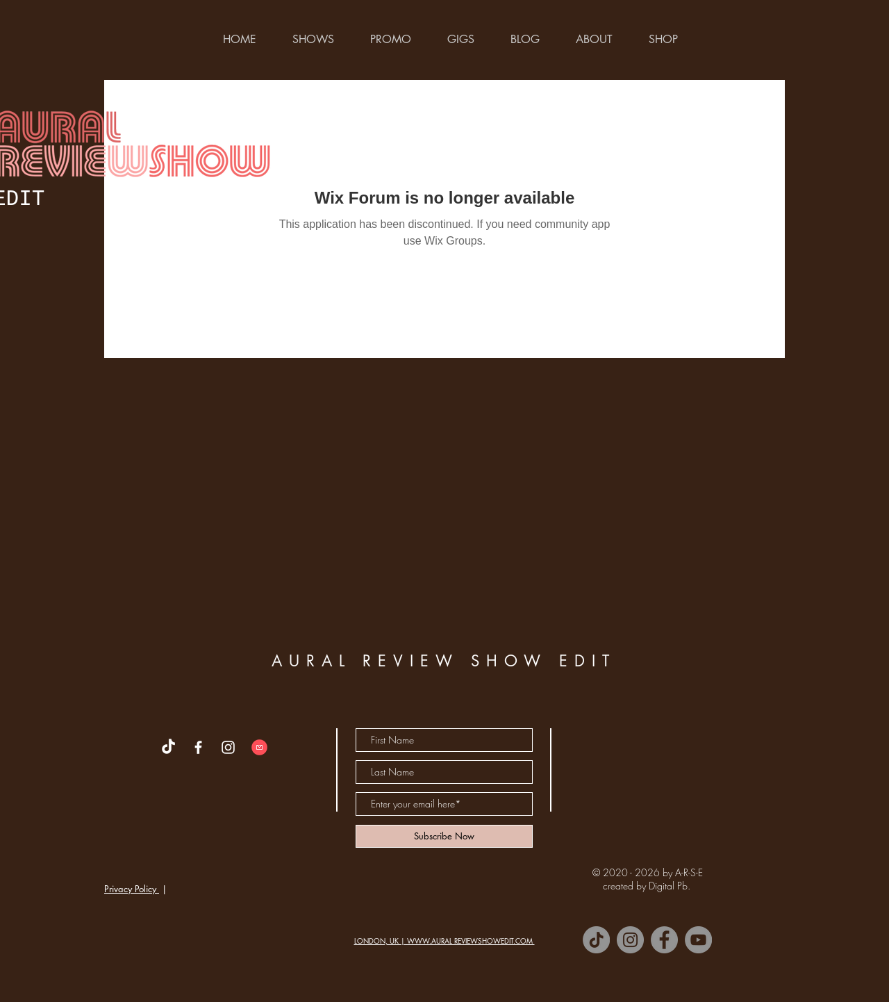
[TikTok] (596, 939)
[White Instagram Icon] (228, 747)
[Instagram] (630, 939)
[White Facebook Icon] (198, 747)
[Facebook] (664, 939)
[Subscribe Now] (444, 836)
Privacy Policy (131, 888)
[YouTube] (698, 939)
